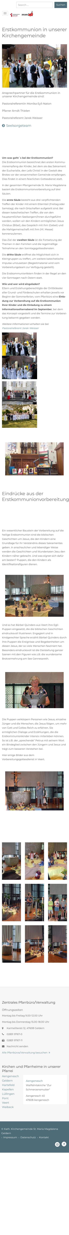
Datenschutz (28, 1137)
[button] (15, 12)
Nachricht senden (15, 1046)
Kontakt (44, 1137)
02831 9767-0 (12, 1034)
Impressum (10, 1137)
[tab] (10, 1076)
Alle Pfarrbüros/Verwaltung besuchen (24, 1052)
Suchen (60, 4)
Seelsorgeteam (18, 126)
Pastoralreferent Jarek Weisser (20, 328)
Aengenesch (34, 1080)
